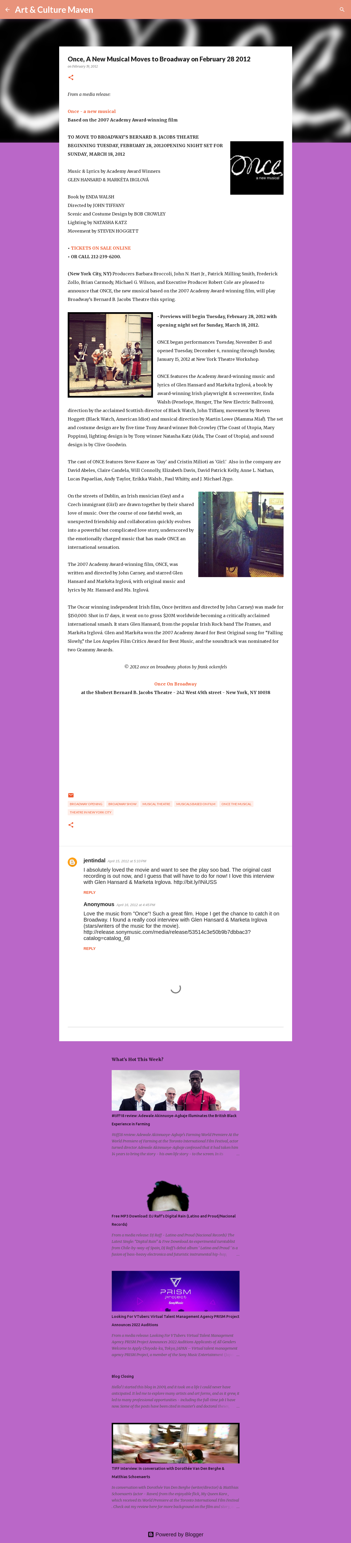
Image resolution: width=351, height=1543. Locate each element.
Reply (90, 892)
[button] (71, 77)
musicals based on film (195, 804)
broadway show (122, 804)
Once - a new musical (92, 111)
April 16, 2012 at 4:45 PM (135, 905)
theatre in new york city (90, 812)
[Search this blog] (319, 9)
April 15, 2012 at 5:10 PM (127, 861)
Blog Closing (123, 1376)
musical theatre (156, 804)
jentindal (95, 860)
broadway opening (86, 804)
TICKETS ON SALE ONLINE (101, 248)
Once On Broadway (175, 684)
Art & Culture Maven (54, 9)
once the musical (236, 804)
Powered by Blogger (176, 1534)
